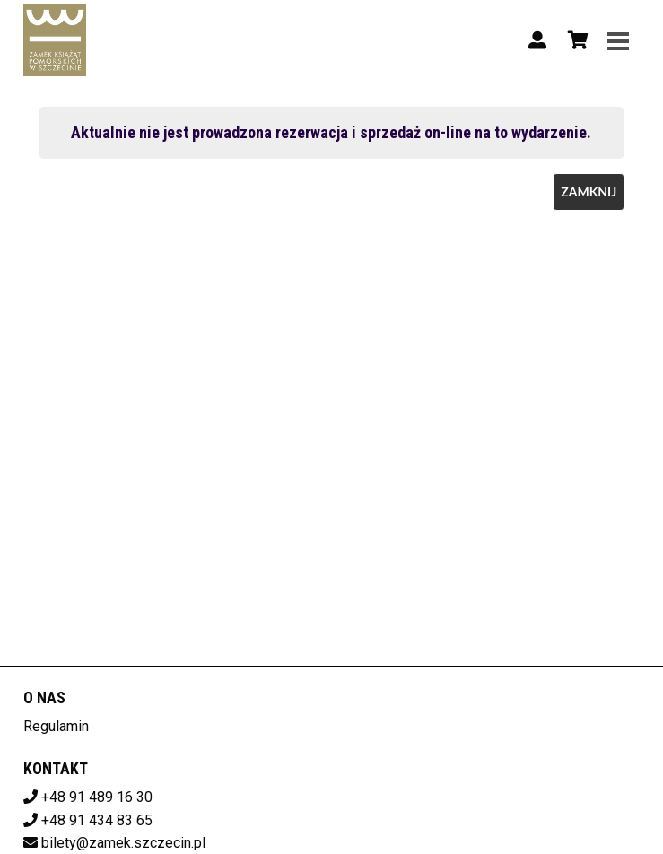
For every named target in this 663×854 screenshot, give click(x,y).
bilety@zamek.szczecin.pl (123, 842)
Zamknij (588, 191)
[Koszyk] (575, 40)
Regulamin (56, 726)
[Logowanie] (537, 40)
